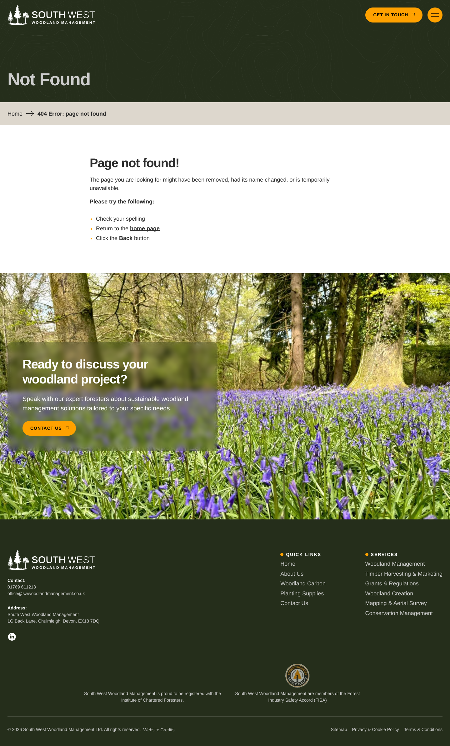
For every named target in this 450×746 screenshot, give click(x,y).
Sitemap (339, 729)
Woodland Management (395, 564)
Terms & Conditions (423, 729)
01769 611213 (22, 587)
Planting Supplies (302, 593)
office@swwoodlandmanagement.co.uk (46, 593)
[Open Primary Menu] (435, 15)
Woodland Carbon (303, 583)
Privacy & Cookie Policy (375, 729)
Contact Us (294, 603)
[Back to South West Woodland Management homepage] (51, 15)
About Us (291, 574)
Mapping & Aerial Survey (396, 603)
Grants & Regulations (392, 583)
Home (15, 113)
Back (125, 238)
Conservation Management (399, 613)
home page (145, 228)
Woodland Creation (389, 593)
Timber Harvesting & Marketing (403, 574)
